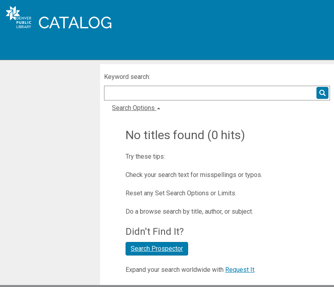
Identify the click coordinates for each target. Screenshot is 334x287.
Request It (239, 269)
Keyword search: (128, 77)
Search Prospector (157, 248)
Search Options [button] (136, 108)
